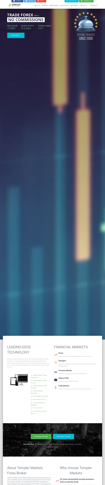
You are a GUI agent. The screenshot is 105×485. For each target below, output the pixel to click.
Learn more (16, 35)
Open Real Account (41, 436)
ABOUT (37, 5)
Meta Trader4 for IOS (38, 399)
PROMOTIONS (54, 5)
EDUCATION (64, 5)
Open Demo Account (64, 436)
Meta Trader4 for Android (39, 396)
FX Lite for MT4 (36, 408)
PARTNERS (74, 5)
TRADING (44, 5)
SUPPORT (83, 5)
